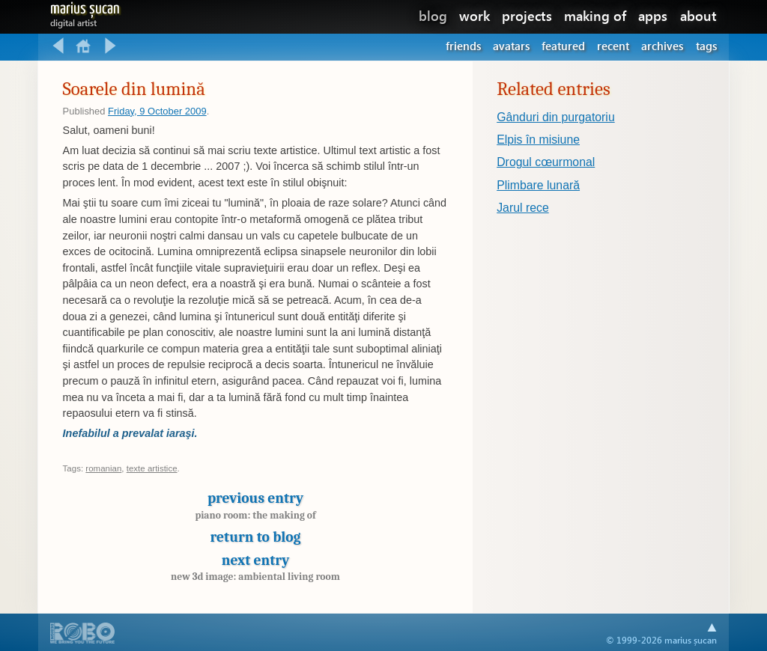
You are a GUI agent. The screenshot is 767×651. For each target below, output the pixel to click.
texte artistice (152, 468)
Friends (463, 45)
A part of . (82, 635)
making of (595, 15)
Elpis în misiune (538, 139)
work (474, 15)
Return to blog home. (84, 46)
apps (652, 15)
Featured (563, 45)
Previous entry (256, 509)
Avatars (511, 45)
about (698, 15)
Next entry (256, 567)
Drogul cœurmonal (546, 162)
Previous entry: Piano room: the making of (58, 46)
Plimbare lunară (538, 185)
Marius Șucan (85, 11)
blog (433, 15)
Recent (613, 45)
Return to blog (255, 537)
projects (527, 15)
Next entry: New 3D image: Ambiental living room (110, 46)
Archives (662, 45)
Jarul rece (523, 207)
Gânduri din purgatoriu (556, 117)
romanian (103, 468)
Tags (706, 45)
